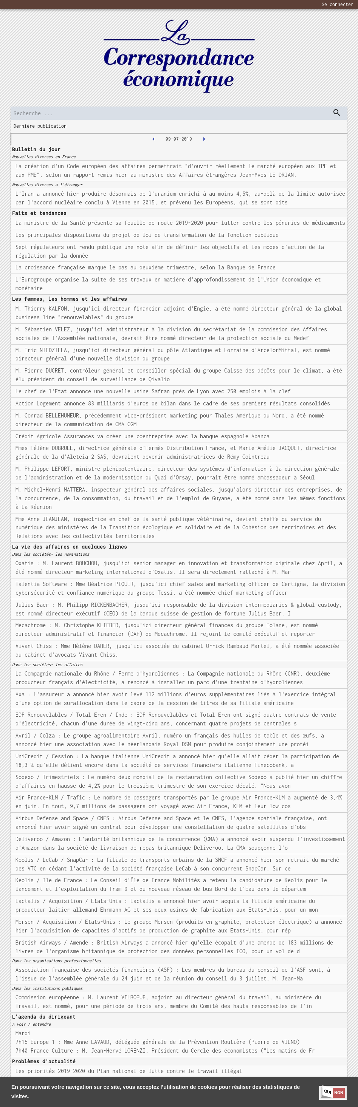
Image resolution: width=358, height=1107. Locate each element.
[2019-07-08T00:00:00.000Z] (153, 139)
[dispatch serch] (337, 113)
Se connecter (337, 4)
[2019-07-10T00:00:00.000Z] (204, 139)
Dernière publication (40, 126)
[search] (179, 113)
